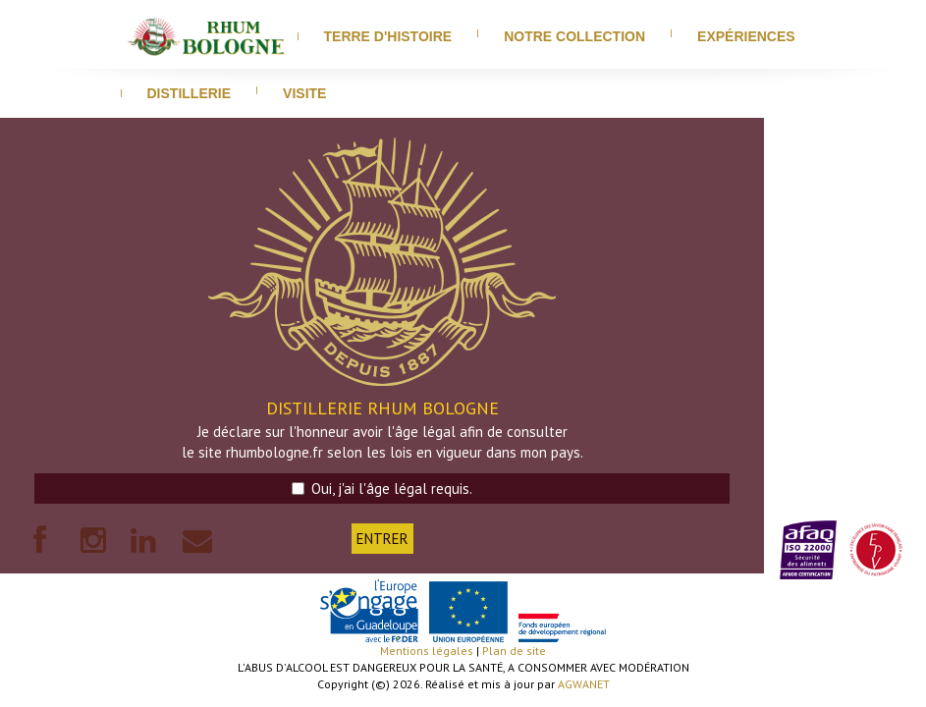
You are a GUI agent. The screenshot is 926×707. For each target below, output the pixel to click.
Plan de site (514, 650)
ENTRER (382, 538)
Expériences (746, 36)
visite (304, 93)
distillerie (189, 93)
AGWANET (584, 684)
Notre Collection (574, 36)
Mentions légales (426, 650)
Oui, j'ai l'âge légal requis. (382, 488)
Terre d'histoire (388, 36)
